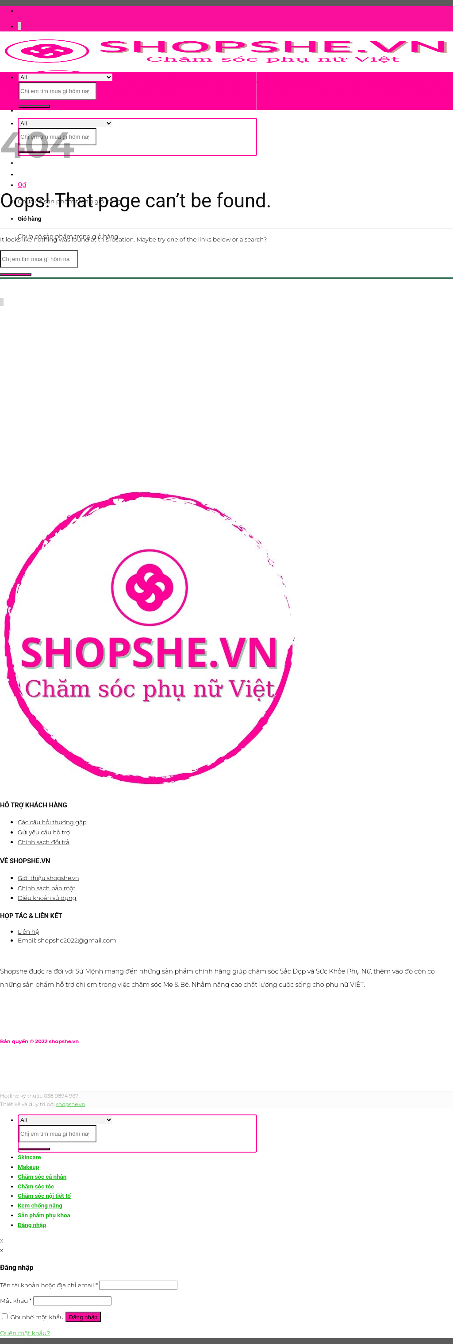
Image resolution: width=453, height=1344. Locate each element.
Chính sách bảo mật (47, 888)
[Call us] (3, 302)
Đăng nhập (83, 1317)
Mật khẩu (16, 1300)
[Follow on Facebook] (18, 26)
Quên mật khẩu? (25, 1332)
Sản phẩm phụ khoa (44, 1215)
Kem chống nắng (40, 1205)
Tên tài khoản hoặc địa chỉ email (49, 1285)
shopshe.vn (70, 1104)
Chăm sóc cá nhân (42, 1176)
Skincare (29, 1157)
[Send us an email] (20, 26)
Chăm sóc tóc (36, 1186)
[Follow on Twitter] (19, 26)
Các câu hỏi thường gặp (52, 822)
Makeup (28, 1166)
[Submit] (34, 106)
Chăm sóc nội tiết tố (44, 1195)
